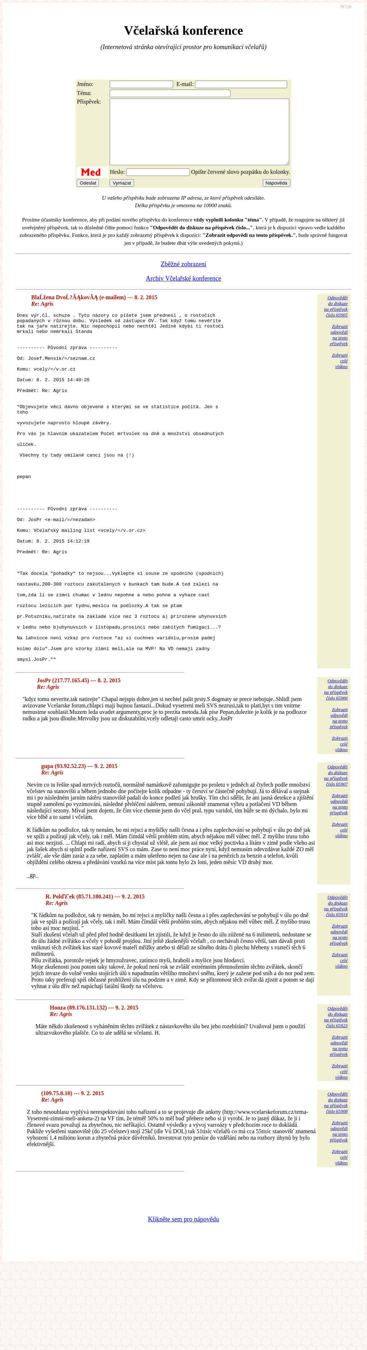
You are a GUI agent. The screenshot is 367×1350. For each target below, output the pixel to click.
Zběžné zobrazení (183, 277)
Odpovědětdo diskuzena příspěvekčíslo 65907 (336, 858)
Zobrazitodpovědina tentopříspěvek (339, 348)
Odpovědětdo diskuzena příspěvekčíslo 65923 (336, 1099)
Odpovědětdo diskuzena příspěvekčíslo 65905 (336, 319)
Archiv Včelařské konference (183, 291)
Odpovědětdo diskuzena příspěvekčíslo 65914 (336, 988)
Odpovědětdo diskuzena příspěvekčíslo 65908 (336, 1185)
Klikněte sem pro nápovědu (183, 1302)
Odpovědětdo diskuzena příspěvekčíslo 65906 (336, 772)
